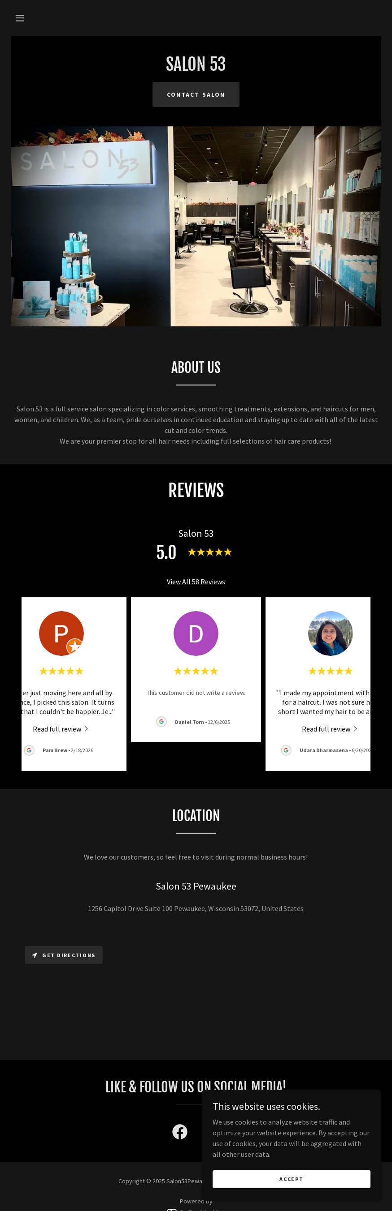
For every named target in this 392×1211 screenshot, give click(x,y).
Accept (291, 1179)
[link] (196, 68)
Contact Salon (196, 94)
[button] (20, 18)
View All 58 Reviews (196, 581)
